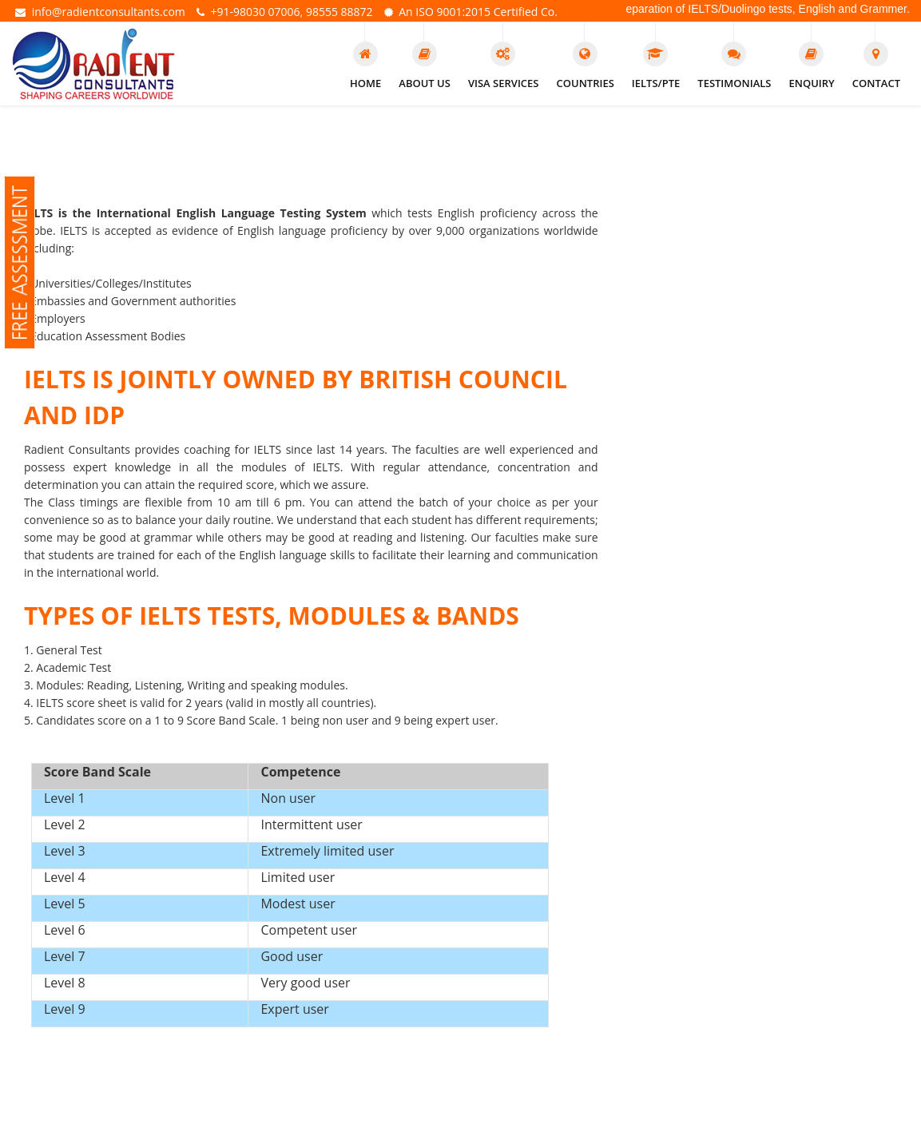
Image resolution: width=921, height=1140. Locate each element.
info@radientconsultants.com (100, 12)
